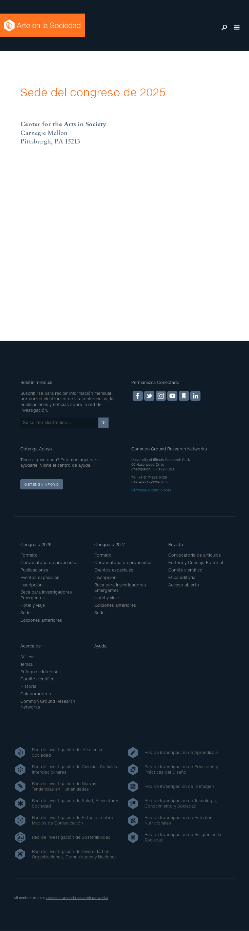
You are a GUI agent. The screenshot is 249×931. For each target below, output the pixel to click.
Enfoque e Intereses (40, 671)
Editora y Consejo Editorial (195, 562)
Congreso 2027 (109, 544)
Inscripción (31, 584)
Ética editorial (182, 577)
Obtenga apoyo (41, 484)
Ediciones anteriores (41, 620)
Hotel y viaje (32, 605)
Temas (26, 664)
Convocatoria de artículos (194, 555)
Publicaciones (34, 570)
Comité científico (185, 570)
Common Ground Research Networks (77, 898)
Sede (25, 612)
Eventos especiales (39, 577)
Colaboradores (35, 693)
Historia (28, 686)
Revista (175, 544)
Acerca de (30, 645)
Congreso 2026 (35, 544)
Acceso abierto (183, 584)
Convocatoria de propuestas (49, 562)
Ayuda (100, 645)
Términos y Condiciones (151, 490)
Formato (29, 555)
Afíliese (27, 656)
